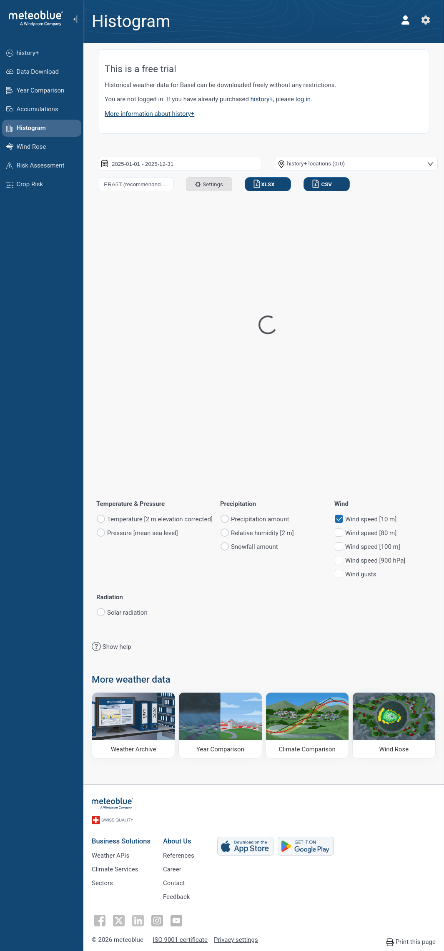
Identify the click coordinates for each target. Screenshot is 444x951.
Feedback (176, 897)
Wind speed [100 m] (372, 547)
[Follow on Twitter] (119, 920)
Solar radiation (127, 613)
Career (172, 869)
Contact (174, 883)
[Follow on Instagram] (157, 920)
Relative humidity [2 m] (262, 533)
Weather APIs (110, 855)
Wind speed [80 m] (370, 533)
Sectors (102, 883)
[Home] (33, 18)
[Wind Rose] (394, 725)
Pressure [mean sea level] (142, 533)
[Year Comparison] (220, 725)
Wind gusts (360, 574)
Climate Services (115, 869)
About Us (177, 841)
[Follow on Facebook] (100, 920)
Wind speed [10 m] (370, 519)
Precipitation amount (260, 519)
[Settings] (425, 20)
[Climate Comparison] (307, 725)
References (178, 855)
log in (303, 99)
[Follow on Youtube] (176, 920)
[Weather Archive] (133, 725)
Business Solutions (121, 841)
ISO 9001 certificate (180, 940)
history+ (262, 99)
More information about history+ (149, 114)
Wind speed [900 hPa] (375, 561)
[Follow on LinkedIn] (138, 920)
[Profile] (405, 20)
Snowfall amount (254, 547)
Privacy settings (236, 940)
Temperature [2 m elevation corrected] (160, 519)
